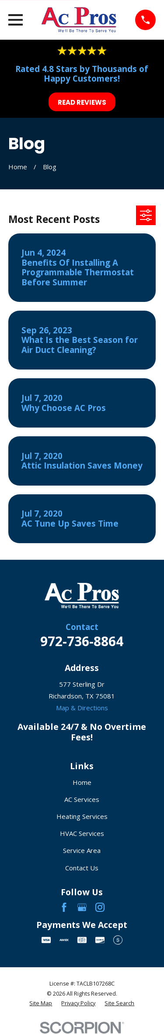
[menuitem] (40, 1004)
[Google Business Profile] (82, 907)
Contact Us (81, 867)
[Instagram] (100, 907)
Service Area (82, 850)
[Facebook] (64, 907)
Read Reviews (82, 102)
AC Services (81, 799)
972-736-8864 (81, 641)
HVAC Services (82, 833)
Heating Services (82, 816)
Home (82, 782)
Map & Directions (82, 707)
